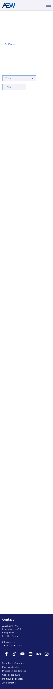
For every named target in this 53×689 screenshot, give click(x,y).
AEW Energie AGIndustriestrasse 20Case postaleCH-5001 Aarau (11, 631)
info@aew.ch (8, 642)
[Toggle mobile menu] (48, 5)
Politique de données (12, 679)
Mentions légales (10, 667)
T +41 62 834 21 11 (13, 646)
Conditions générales (12, 663)
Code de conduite (11, 675)
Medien (11, 44)
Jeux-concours (9, 683)
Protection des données (14, 671)
